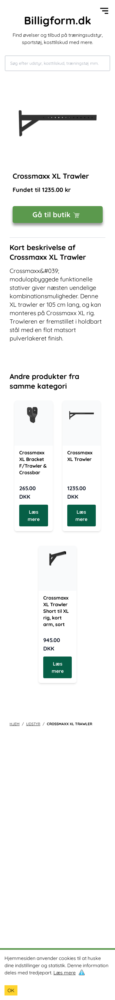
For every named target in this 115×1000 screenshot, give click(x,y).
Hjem (15, 724)
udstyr (33, 724)
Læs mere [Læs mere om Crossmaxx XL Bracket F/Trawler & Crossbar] (34, 515)
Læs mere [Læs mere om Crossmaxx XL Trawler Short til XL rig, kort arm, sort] (58, 667)
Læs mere (64, 973)
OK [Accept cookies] (11, 990)
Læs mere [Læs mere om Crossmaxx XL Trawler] (81, 515)
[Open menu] (104, 11)
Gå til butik (57, 214)
